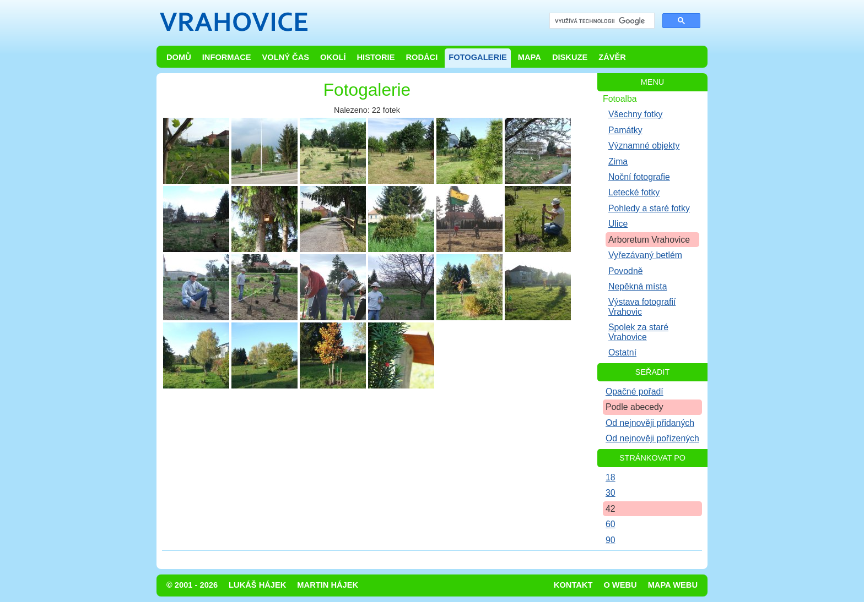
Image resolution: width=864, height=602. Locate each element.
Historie (376, 57)
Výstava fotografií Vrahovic (642, 306)
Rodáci (422, 57)
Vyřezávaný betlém (645, 255)
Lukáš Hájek (257, 585)
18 (610, 477)
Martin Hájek (327, 585)
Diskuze (569, 57)
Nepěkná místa (637, 286)
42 (610, 508)
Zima (618, 161)
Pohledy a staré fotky (649, 208)
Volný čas (286, 57)
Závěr (612, 57)
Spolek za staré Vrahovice (638, 331)
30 (610, 492)
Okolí (332, 57)
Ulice (618, 223)
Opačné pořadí (634, 391)
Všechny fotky (635, 114)
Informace (226, 57)
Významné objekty (643, 145)
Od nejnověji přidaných (650, 423)
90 (610, 540)
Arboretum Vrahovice (649, 239)
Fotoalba (620, 98)
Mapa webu (673, 585)
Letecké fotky (634, 192)
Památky (625, 130)
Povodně (625, 271)
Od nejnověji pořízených (652, 438)
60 (610, 524)
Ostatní (622, 352)
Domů (178, 57)
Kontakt (573, 585)
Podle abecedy (634, 407)
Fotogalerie (478, 57)
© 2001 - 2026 (192, 585)
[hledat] (601, 21)
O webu (619, 585)
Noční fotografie (639, 177)
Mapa (529, 57)
